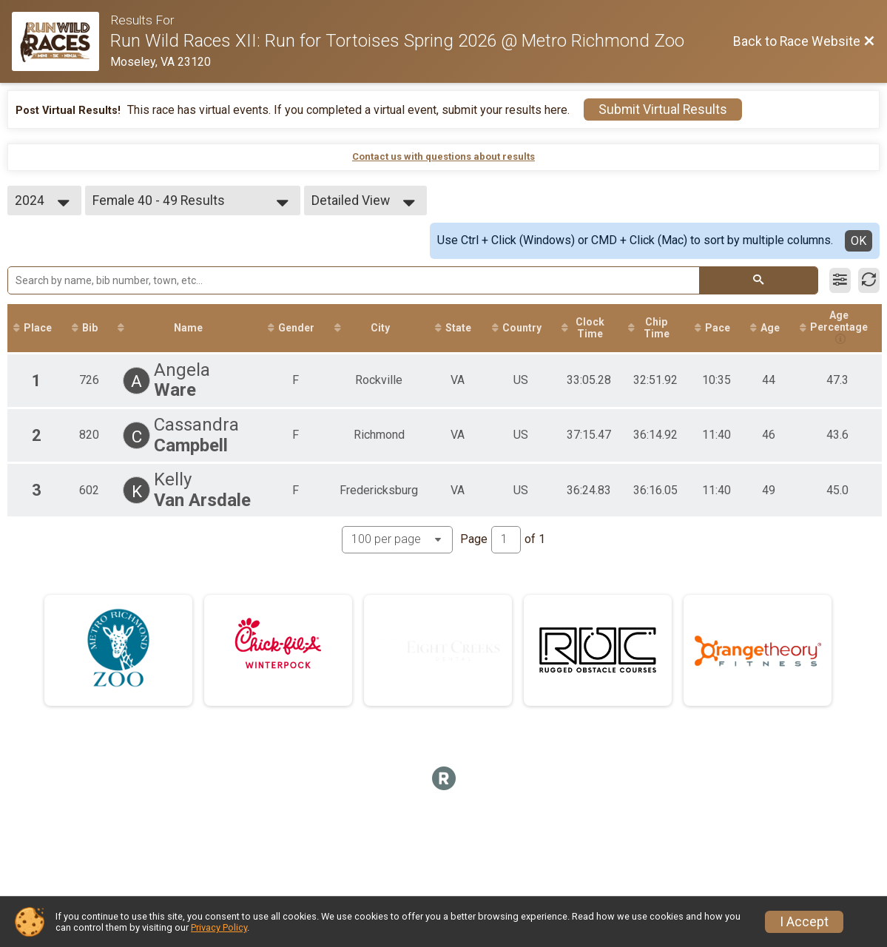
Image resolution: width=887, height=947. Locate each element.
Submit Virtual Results (662, 109)
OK (858, 241)
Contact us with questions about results (443, 156)
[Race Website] (61, 41)
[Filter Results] (840, 280)
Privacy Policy (219, 927)
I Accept (804, 921)
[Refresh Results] (869, 280)
